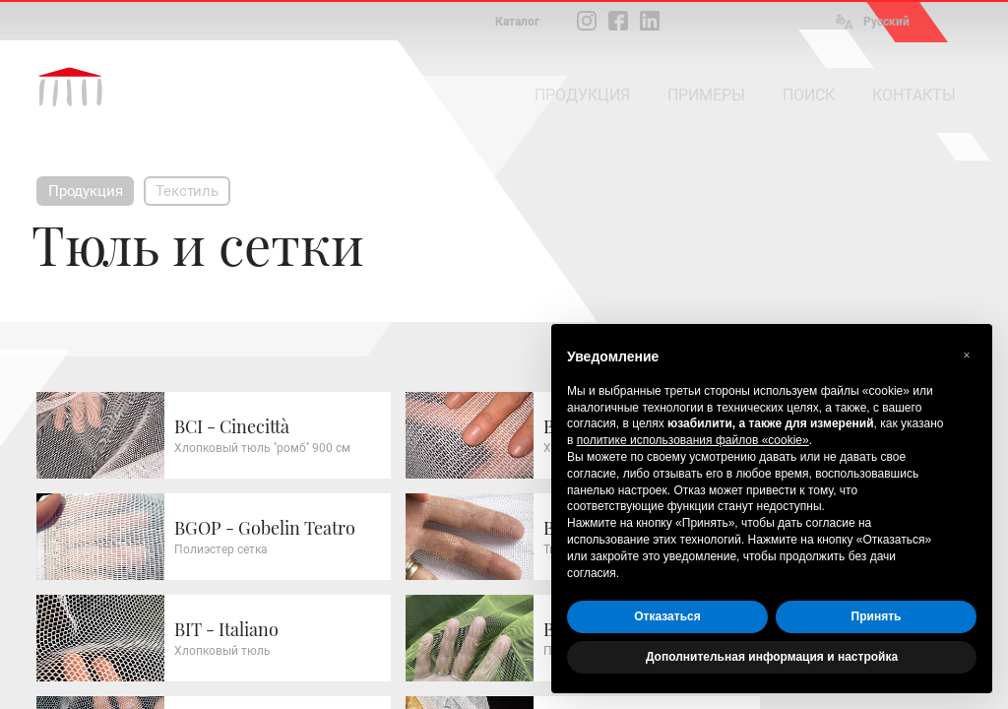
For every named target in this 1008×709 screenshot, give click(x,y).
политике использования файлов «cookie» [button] (693, 440)
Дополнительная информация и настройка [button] (772, 657)
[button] (966, 355)
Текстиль (187, 191)
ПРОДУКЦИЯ (582, 95)
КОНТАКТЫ (914, 95)
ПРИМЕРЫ (706, 95)
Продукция (85, 191)
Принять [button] (876, 616)
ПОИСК (809, 95)
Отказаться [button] (667, 616)
